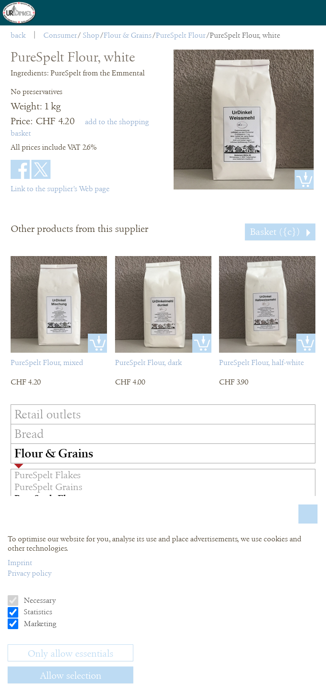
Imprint (20, 562)
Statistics (37, 611)
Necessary (39, 600)
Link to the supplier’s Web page (60, 188)
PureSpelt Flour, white (245, 35)
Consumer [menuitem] (60, 35)
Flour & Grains (128, 35)
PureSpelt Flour (180, 35)
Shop (91, 35)
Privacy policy (29, 573)
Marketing (39, 623)
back (18, 35)
